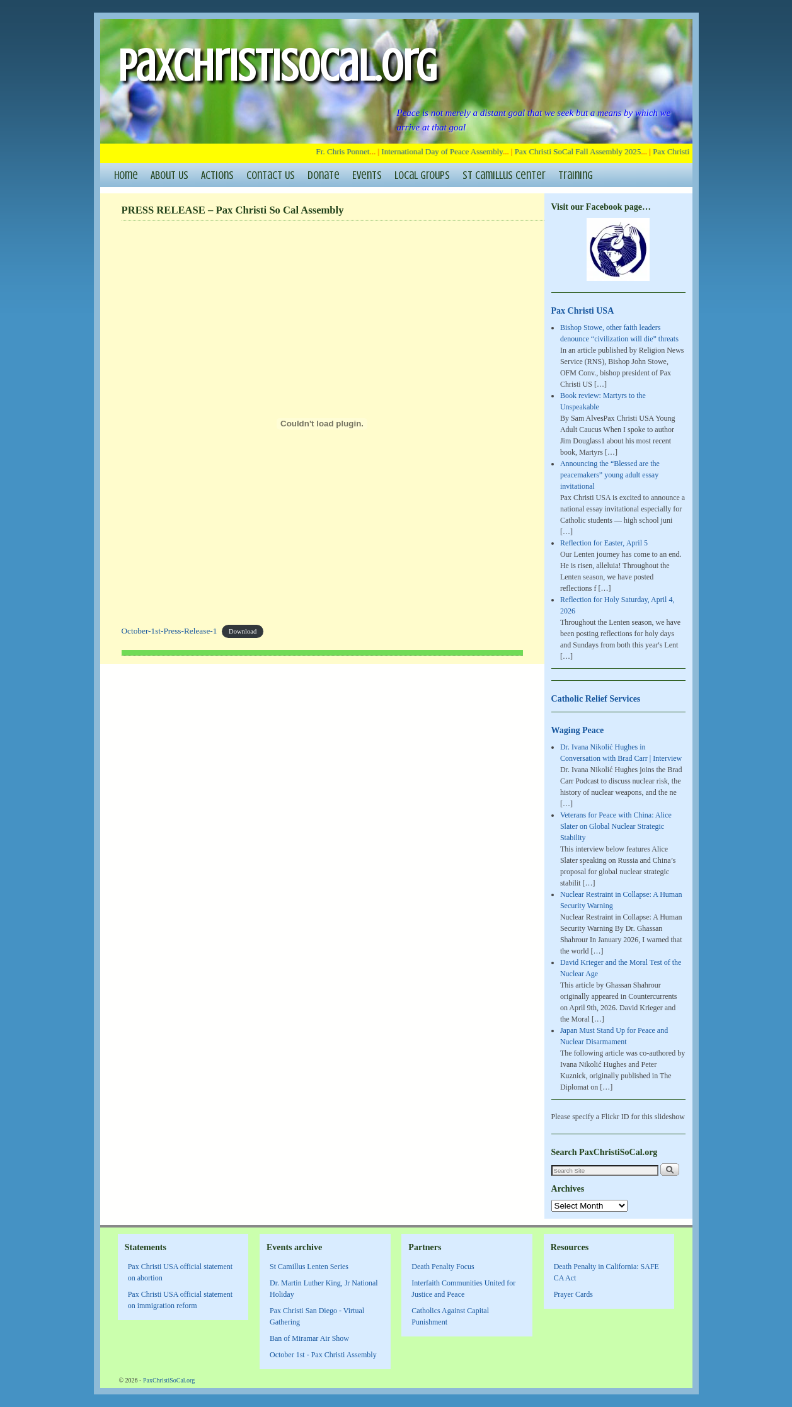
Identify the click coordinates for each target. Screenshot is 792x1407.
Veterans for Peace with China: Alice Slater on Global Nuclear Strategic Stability (616, 826)
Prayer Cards (573, 1294)
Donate (323, 175)
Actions (217, 175)
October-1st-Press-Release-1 (169, 630)
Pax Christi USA (582, 310)
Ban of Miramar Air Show (309, 1338)
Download (242, 631)
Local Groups (422, 175)
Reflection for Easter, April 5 (604, 542)
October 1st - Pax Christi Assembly (323, 1354)
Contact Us (270, 175)
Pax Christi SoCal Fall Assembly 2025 (582, 151)
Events (367, 175)
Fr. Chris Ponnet (347, 151)
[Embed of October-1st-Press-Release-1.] (322, 424)
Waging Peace (577, 730)
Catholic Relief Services (596, 698)
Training (575, 175)
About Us (169, 175)
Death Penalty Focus (442, 1266)
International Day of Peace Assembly (446, 151)
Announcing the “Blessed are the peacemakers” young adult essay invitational (610, 475)
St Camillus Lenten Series (309, 1266)
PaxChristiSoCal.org (277, 65)
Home (126, 175)
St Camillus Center (504, 175)
